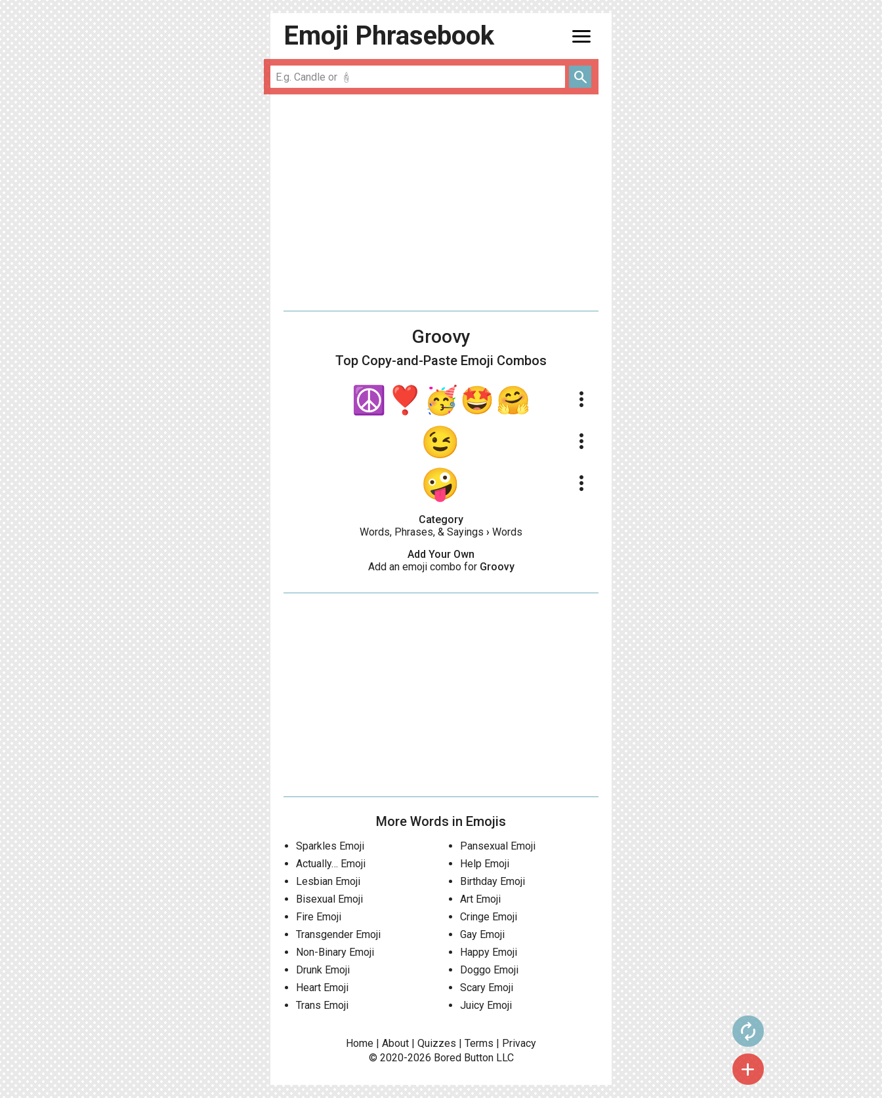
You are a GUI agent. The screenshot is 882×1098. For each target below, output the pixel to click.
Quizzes (436, 1043)
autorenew (638, 1031)
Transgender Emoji (338, 934)
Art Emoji (480, 899)
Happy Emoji (488, 952)
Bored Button (464, 1057)
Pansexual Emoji (498, 846)
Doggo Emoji (489, 970)
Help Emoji (484, 863)
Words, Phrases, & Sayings (422, 532)
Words (507, 532)
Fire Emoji (318, 917)
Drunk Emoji (323, 970)
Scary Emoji (486, 987)
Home (359, 1043)
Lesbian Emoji (328, 881)
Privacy (519, 1043)
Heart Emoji (322, 987)
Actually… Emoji (331, 863)
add (638, 1069)
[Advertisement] (441, 202)
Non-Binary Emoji (335, 952)
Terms (479, 1043)
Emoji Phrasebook (389, 35)
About (395, 1043)
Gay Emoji (482, 934)
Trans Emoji (322, 1005)
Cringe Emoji (488, 917)
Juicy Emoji (486, 1005)
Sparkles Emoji (330, 846)
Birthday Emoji (492, 881)
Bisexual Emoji (329, 899)
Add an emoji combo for (441, 566)
